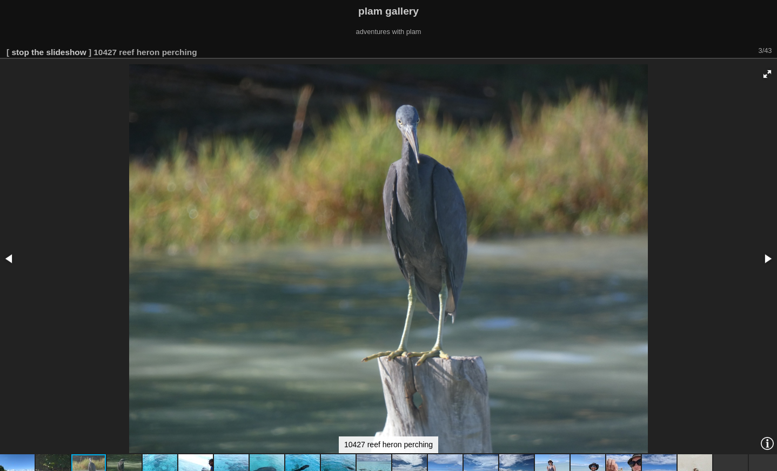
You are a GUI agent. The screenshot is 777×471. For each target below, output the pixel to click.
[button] (767, 74)
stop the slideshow (48, 52)
